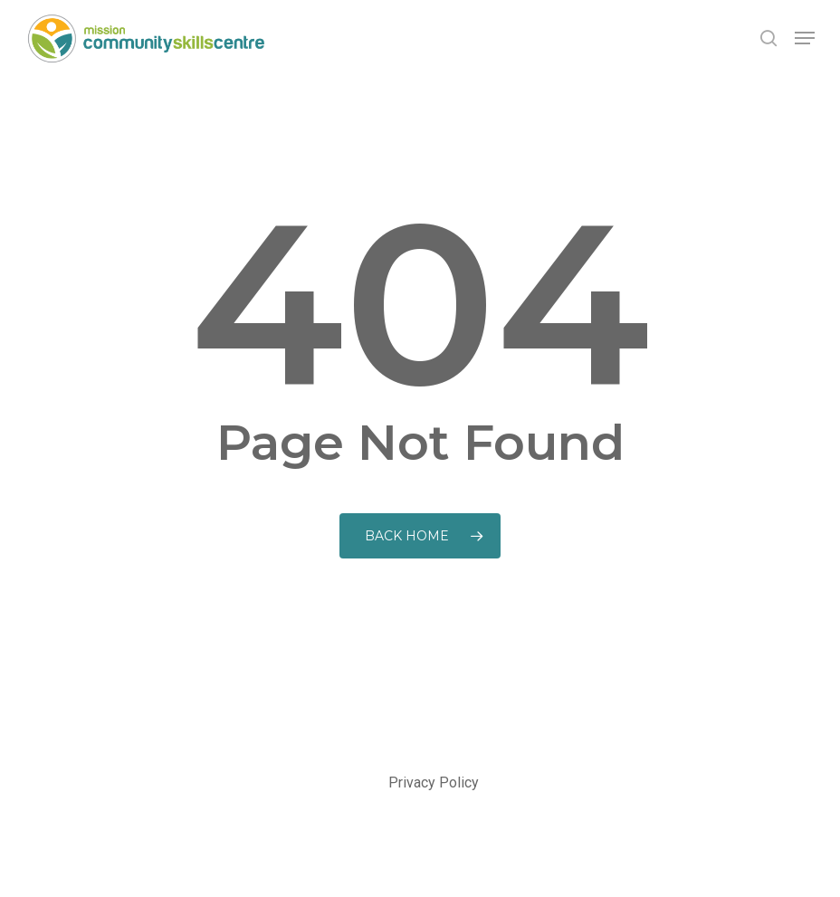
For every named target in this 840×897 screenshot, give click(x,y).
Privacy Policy (433, 782)
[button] (805, 38)
